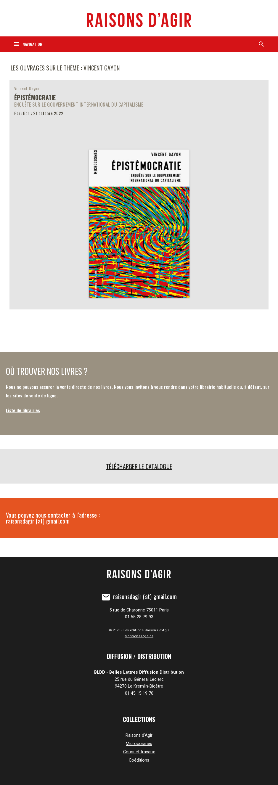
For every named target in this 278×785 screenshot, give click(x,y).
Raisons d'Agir (139, 735)
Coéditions (139, 760)
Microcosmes (139, 743)
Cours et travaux (139, 752)
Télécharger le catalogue (139, 466)
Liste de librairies (23, 410)
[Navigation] (28, 44)
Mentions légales (139, 636)
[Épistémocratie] (139, 194)
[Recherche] (261, 44)
